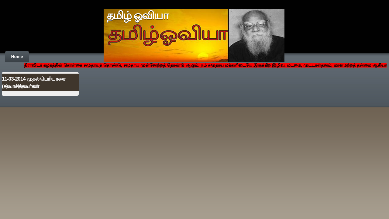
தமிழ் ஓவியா (137, 15)
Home (17, 56)
